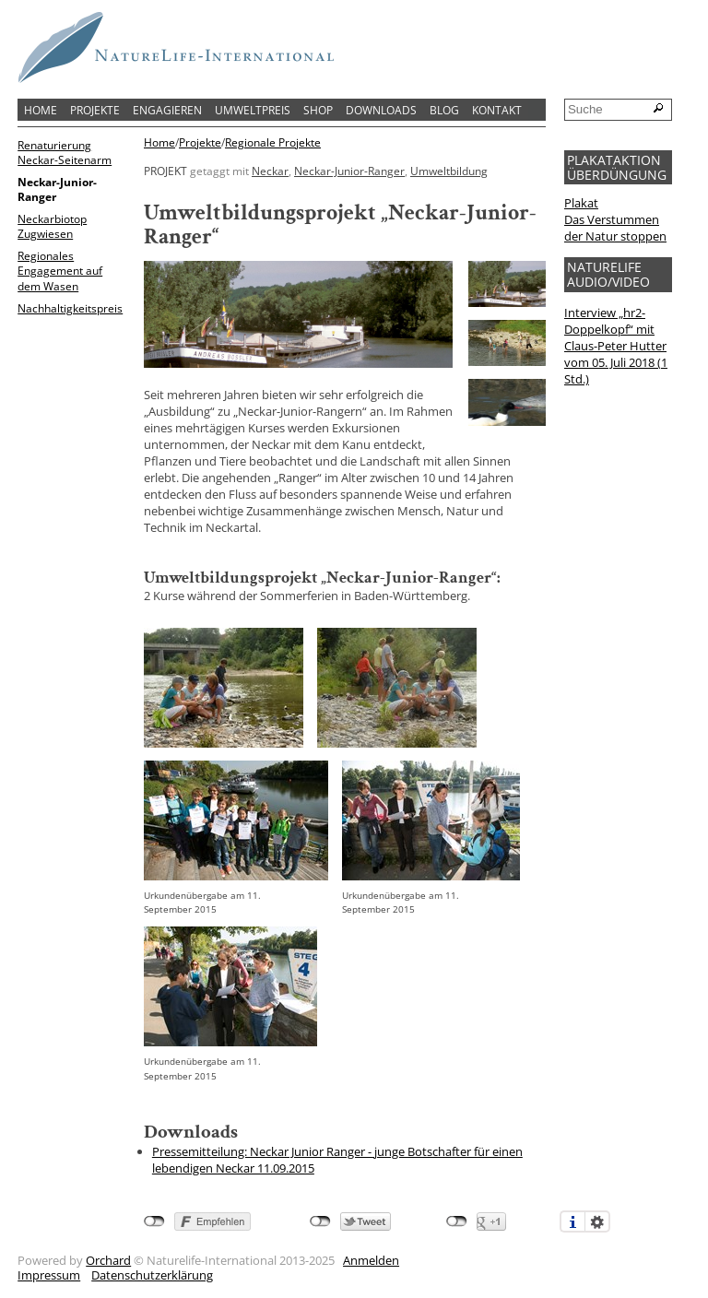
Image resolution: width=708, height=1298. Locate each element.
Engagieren (167, 109)
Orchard (108, 1260)
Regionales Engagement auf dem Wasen (60, 270)
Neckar (270, 170)
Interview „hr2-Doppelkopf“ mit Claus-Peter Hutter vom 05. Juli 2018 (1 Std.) (615, 345)
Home (40, 109)
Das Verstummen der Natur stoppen (615, 227)
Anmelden (371, 1260)
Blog (444, 109)
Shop (318, 109)
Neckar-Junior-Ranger (57, 189)
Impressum (49, 1275)
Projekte (95, 109)
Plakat (581, 203)
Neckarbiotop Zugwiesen (52, 226)
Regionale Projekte (273, 142)
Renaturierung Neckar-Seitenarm (65, 152)
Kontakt (497, 109)
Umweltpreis (252, 109)
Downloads (381, 109)
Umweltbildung (449, 170)
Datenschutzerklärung (152, 1275)
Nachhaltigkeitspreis (70, 308)
